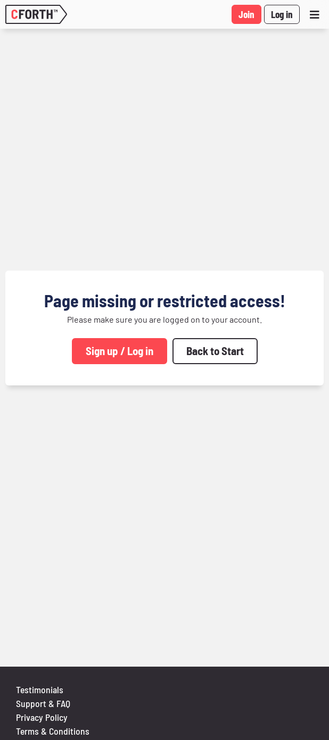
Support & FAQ (43, 703)
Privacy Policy (42, 717)
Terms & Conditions (52, 731)
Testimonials (39, 689)
